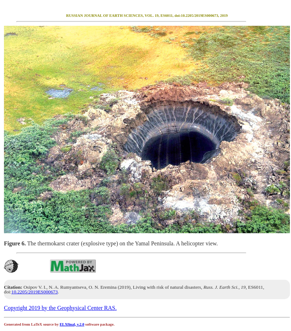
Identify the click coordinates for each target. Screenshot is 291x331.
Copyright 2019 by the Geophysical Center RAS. (60, 308)
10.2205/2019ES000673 (34, 291)
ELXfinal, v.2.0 (72, 324)
